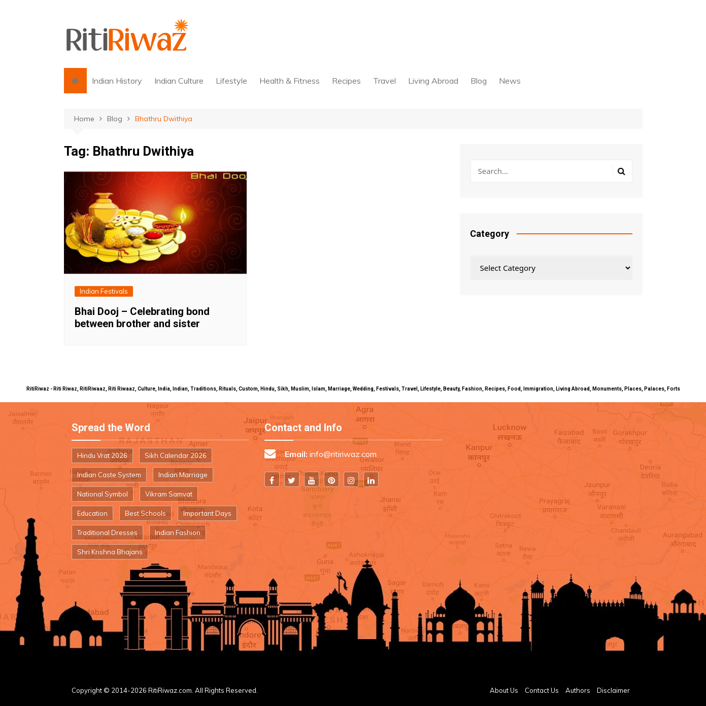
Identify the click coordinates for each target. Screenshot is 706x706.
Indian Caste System (109, 475)
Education (92, 513)
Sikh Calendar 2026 (176, 455)
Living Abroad (433, 81)
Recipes (346, 81)
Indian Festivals (104, 291)
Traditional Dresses (107, 532)
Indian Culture (179, 81)
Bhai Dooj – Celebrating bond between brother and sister (142, 317)
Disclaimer (613, 690)
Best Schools (145, 513)
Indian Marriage (183, 475)
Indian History (117, 81)
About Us (504, 690)
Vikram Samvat (168, 494)
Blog (478, 81)
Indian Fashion (177, 532)
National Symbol (102, 494)
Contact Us (542, 690)
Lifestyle (231, 81)
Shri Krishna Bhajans (110, 552)
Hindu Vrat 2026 (102, 455)
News (510, 81)
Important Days (207, 513)
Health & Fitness (289, 81)
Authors (577, 690)
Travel (384, 81)
